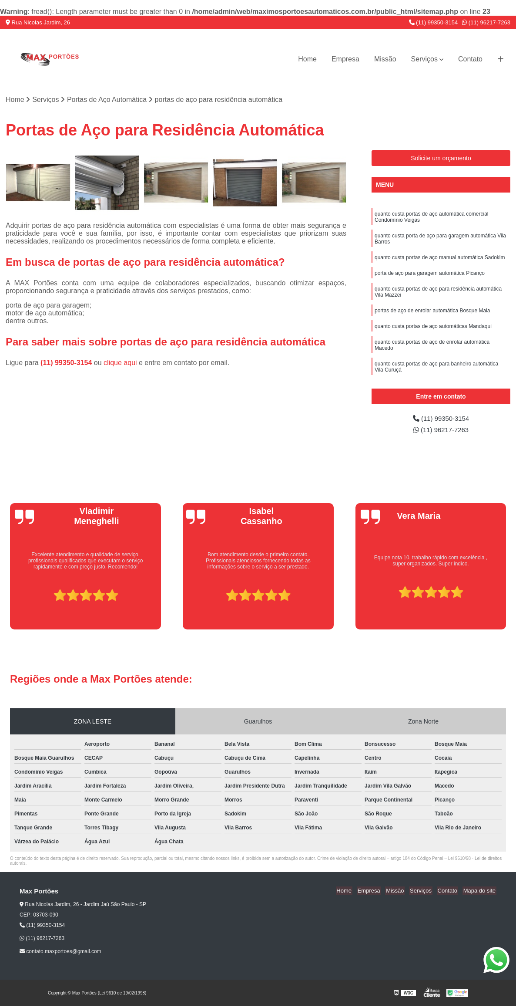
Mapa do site (480, 893)
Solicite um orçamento (441, 158)
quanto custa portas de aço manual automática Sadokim (440, 260)
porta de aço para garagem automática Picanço (430, 277)
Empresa (345, 59)
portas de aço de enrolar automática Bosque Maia (432, 316)
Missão (385, 59)
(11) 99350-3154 (433, 22)
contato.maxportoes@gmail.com (60, 953)
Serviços (424, 59)
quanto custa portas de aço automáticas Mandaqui (433, 332)
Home (307, 59)
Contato (470, 59)
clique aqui (120, 363)
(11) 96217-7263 (486, 22)
